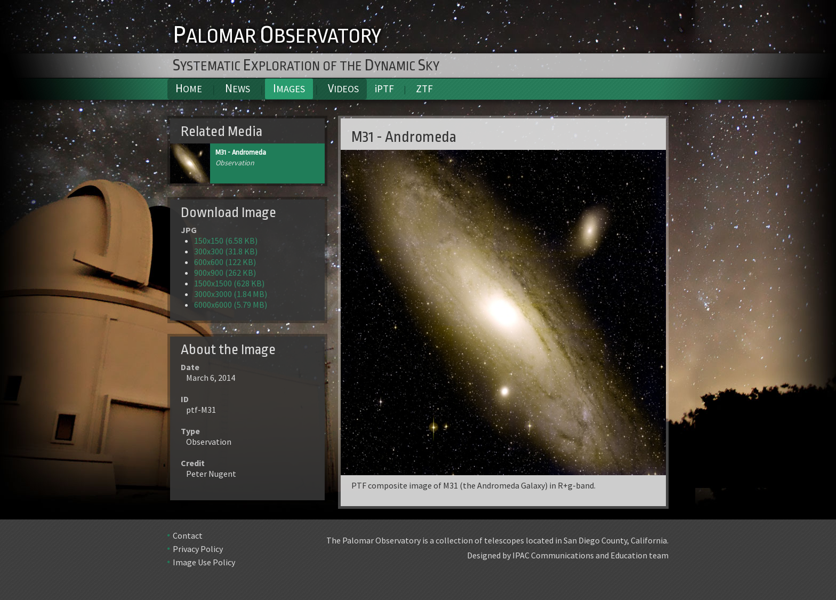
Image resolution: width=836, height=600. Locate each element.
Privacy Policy (198, 548)
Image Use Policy (204, 562)
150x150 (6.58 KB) (226, 240)
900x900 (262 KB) (225, 272)
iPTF (384, 88)
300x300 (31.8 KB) (226, 251)
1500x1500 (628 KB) (229, 283)
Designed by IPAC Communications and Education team (568, 555)
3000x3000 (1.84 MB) (230, 294)
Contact (188, 535)
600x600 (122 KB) (225, 262)
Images (289, 88)
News (237, 88)
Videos (343, 88)
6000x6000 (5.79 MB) (230, 304)
